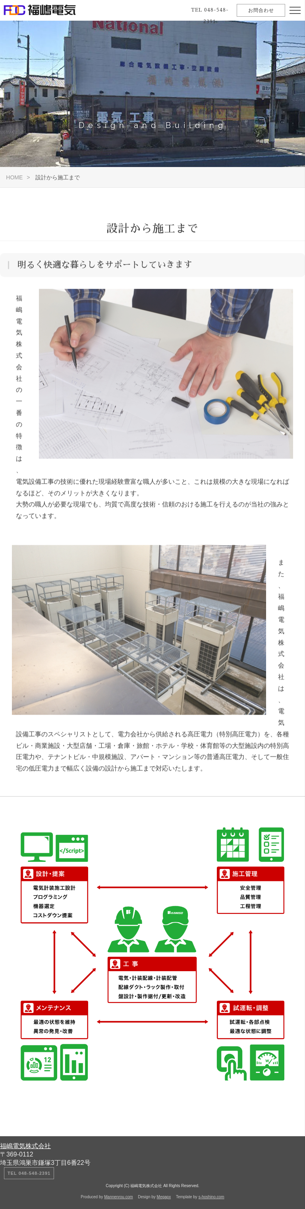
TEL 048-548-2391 (29, 1173)
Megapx (164, 1197)
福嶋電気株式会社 (25, 1146)
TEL (210, 16)
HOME (14, 177)
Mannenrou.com (118, 1197)
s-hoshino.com (211, 1197)
